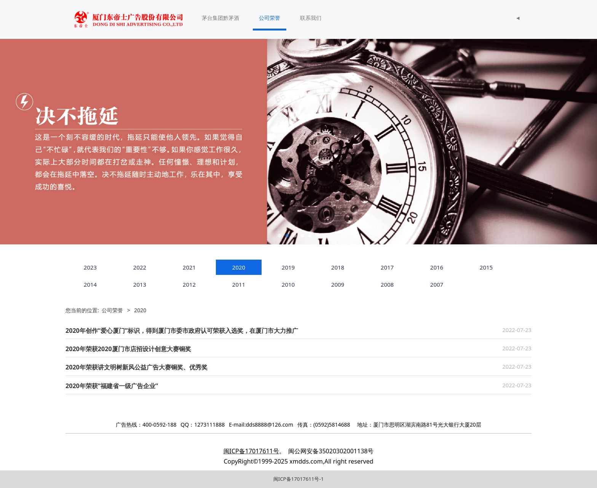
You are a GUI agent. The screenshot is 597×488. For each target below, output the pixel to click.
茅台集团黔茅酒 (220, 17)
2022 (139, 267)
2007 (436, 284)
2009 (337, 284)
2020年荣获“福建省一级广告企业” (111, 386)
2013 (139, 284)
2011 (238, 284)
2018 (337, 267)
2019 (288, 267)
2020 (238, 267)
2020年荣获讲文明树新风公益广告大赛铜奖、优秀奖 (136, 367)
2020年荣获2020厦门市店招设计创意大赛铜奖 (128, 349)
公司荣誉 (269, 17)
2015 (486, 267)
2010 (288, 284)
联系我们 (310, 17)
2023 (90, 267)
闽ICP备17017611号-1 (298, 478)
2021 (189, 267)
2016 (436, 267)
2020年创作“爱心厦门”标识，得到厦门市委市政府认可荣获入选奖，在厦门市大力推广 (181, 330)
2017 (387, 267)
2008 (387, 284)
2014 (90, 284)
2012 (189, 284)
